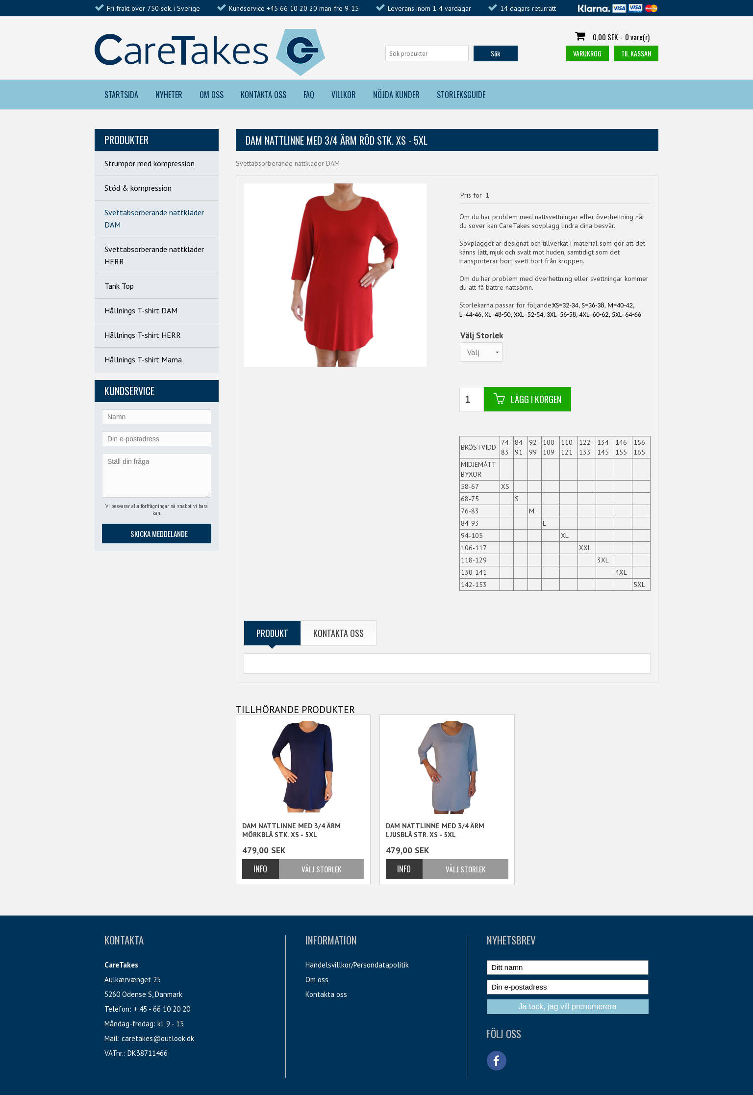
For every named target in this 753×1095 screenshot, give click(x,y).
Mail (111, 1038)
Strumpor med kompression (149, 163)
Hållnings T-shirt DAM (140, 310)
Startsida (121, 95)
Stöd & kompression (138, 188)
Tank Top (119, 286)
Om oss (316, 979)
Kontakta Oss (263, 95)
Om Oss (212, 95)
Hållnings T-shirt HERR (142, 335)
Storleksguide (461, 95)
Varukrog (587, 53)
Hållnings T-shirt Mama (143, 359)
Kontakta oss (326, 994)
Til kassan (636, 53)
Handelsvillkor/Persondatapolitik (357, 964)
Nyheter (168, 95)
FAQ (308, 95)
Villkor (343, 95)
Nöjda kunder (396, 95)
